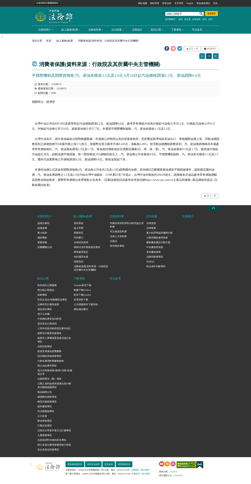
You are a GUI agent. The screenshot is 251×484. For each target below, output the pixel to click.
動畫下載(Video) (82, 290)
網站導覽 (154, 3)
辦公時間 (145, 470)
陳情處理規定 (81, 252)
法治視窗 (116, 29)
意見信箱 (109, 464)
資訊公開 (156, 29)
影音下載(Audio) (82, 295)
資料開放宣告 (124, 464)
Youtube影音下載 (82, 285)
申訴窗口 (78, 237)
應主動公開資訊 (45, 290)
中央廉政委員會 (154, 247)
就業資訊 (78, 261)
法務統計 (137, 29)
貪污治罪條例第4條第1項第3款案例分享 (54, 372)
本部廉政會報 (153, 252)
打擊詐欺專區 (44, 425)
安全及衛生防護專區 (48, 449)
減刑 (180, 19)
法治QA (150, 261)
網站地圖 (142, 3)
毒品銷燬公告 (44, 392)
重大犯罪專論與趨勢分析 (159, 233)
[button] (166, 48)
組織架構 (42, 228)
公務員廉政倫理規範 (157, 237)
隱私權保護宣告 (75, 464)
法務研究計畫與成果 (48, 304)
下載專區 (176, 29)
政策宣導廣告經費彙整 (49, 351)
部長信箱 (166, 3)
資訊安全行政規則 (47, 323)
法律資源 (151, 223)
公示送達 (42, 416)
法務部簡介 (44, 29)
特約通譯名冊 (81, 257)
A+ (215, 56)
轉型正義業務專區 (47, 401)
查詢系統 (78, 223)
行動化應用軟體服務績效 (50, 361)
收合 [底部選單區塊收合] (213, 208)
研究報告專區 (117, 246)
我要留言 (78, 233)
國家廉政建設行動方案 (158, 242)
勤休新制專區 (44, 421)
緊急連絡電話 (203, 3)
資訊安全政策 (93, 464)
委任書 (187, 19)
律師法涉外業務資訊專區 (87, 247)
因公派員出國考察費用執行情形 (54, 445)
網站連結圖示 (81, 309)
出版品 (113, 241)
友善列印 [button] (211, 48)
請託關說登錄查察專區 (49, 356)
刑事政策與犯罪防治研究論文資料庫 (127, 225)
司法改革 (197, 29)
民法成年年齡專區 (156, 266)
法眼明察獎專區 (154, 257)
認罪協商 (196, 19)
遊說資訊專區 (44, 309)
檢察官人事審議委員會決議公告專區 (54, 340)
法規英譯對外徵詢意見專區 (51, 440)
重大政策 (42, 233)
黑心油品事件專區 (47, 365)
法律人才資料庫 (118, 236)
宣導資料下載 (81, 299)
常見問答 (178, 3)
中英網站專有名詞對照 (49, 319)
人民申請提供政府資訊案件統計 (54, 328)
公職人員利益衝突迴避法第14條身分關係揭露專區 (54, 385)
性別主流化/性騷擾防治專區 (52, 299)
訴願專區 (42, 295)
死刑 (204, 19)
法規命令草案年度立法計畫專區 (54, 430)
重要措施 (42, 242)
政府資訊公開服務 (47, 285)
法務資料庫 (94, 29)
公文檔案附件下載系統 (86, 304)
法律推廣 (151, 228)
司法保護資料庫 (118, 231)
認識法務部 (43, 223)
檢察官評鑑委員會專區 (49, 333)
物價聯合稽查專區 (47, 397)
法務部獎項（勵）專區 (49, 379)
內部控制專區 (44, 346)
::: (31, 2)
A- (202, 56)
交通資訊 (135, 470)
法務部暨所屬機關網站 (47, 3)
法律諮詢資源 (81, 242)
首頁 (215, 3)
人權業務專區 (44, 435)
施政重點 (42, 237)
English (189, 3)
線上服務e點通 (69, 29)
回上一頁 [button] (193, 48)
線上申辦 (78, 228)
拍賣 (210, 19)
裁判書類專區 (44, 406)
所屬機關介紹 (44, 247)
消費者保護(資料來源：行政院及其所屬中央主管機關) (91, 268)
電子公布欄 (43, 314)
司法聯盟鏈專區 (45, 411)
